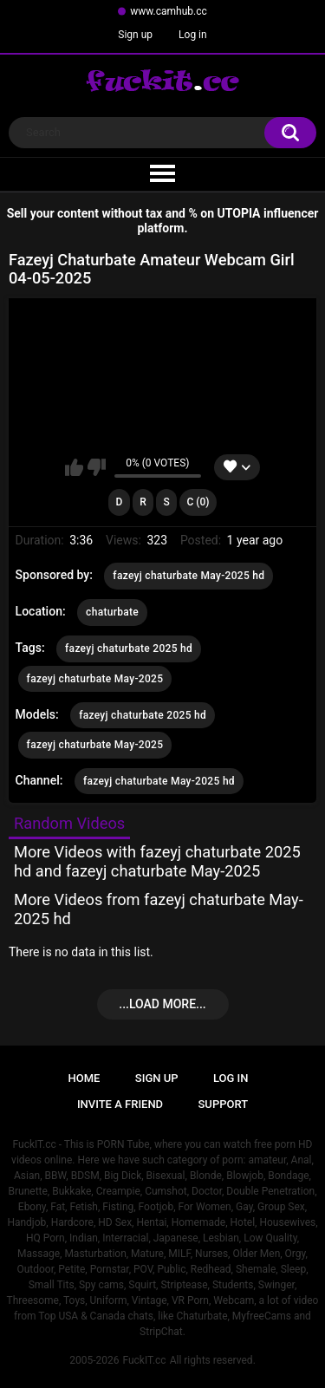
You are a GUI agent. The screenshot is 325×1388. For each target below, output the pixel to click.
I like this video (74, 467)
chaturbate (112, 612)
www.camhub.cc (168, 11)
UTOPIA (239, 213)
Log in (193, 35)
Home (84, 1078)
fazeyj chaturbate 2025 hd (128, 648)
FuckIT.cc (144, 1360)
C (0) (197, 502)
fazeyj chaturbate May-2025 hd (188, 576)
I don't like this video (97, 467)
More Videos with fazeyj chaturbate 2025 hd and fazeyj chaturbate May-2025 (157, 861)
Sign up (135, 35)
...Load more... (162, 1004)
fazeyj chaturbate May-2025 (95, 679)
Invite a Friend (120, 1104)
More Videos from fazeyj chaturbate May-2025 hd (158, 909)
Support (223, 1104)
